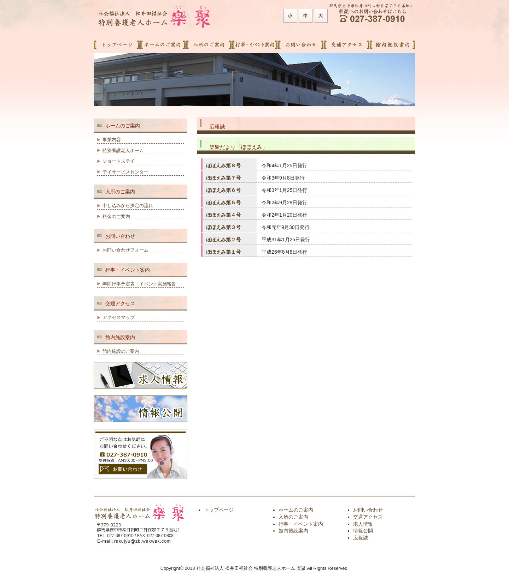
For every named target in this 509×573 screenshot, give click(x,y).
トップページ (219, 510)
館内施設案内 (293, 530)
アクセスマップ (119, 317)
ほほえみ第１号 (223, 252)
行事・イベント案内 (301, 524)
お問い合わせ (368, 510)
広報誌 (360, 538)
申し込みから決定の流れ (128, 205)
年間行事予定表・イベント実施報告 (139, 283)
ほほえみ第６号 (223, 190)
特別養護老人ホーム (123, 150)
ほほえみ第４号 (223, 215)
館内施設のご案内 (121, 351)
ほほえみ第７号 (223, 178)
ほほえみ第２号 (223, 239)
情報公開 (363, 530)
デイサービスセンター (125, 172)
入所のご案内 (293, 517)
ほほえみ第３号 (223, 227)
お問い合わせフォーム (125, 250)
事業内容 (112, 139)
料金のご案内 (116, 216)
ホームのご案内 (296, 510)
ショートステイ (119, 161)
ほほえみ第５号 (223, 202)
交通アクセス (368, 517)
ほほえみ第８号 (223, 165)
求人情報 (363, 524)
